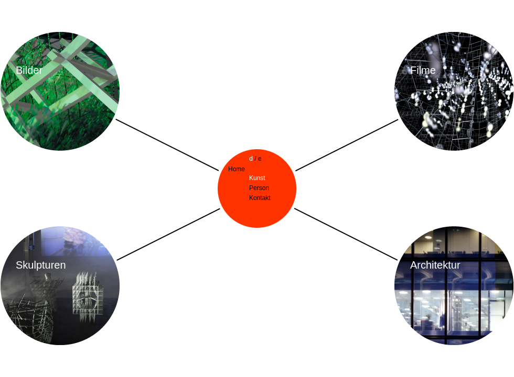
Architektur (435, 265)
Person (259, 188)
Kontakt (260, 198)
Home (236, 169)
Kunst (257, 178)
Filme (423, 70)
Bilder (29, 70)
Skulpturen (41, 265)
